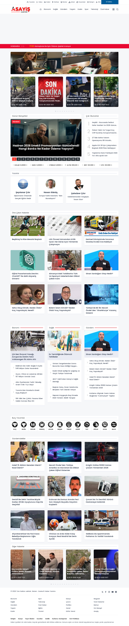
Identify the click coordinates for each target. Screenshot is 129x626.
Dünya (68, 599)
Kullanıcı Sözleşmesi (59, 619)
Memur (96, 605)
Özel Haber (104, 9)
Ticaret (41, 611)
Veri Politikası (74, 619)
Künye (20, 619)
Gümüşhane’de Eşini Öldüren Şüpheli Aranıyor (51, 46)
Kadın (80, 9)
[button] (55, 111)
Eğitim (40, 608)
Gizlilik (47, 619)
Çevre (68, 602)
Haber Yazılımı (50, 591)
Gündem (63, 9)
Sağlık (55, 9)
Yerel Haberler (99, 602)
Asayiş (96, 611)
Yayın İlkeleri (29, 619)
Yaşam (72, 9)
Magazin (97, 599)
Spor (86, 9)
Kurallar (40, 619)
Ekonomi (47, 9)
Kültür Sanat (70, 611)
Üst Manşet (98, 608)
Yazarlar (15, 173)
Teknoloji (94, 9)
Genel (68, 608)
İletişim (13, 619)
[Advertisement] (64, 29)
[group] (23, 190)
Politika (68, 605)
